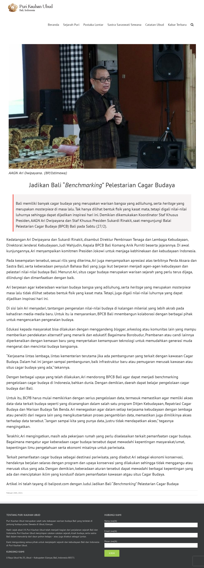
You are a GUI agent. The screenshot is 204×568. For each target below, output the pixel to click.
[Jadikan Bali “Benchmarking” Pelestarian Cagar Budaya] (102, 109)
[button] (192, 24)
